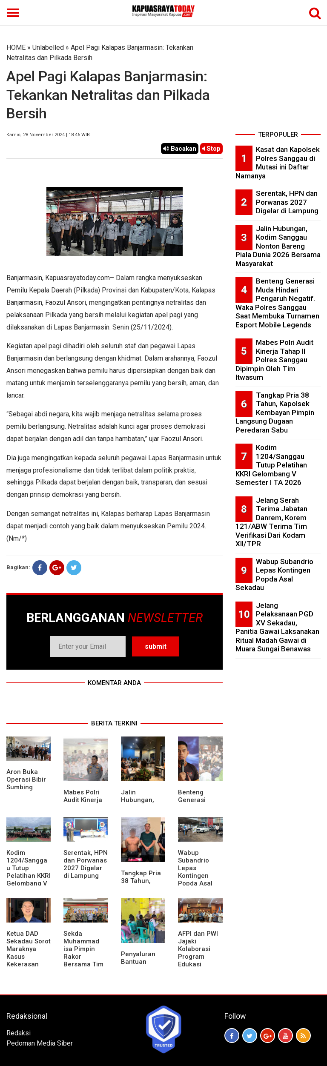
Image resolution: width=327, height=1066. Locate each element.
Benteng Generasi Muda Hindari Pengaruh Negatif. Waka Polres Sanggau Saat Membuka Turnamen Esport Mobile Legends (277, 303)
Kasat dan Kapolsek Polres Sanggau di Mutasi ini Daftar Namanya (277, 162)
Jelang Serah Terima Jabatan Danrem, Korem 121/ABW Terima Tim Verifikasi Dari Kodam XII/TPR (271, 522)
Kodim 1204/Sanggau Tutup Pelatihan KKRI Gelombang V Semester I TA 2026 (28, 876)
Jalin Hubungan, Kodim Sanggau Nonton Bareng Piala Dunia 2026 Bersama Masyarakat (278, 246)
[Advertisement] (278, 85)
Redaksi (18, 1033)
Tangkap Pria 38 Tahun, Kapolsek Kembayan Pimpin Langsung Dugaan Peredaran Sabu (274, 412)
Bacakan (179, 148)
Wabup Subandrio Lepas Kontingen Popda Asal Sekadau (195, 872)
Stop (211, 148)
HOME (16, 47)
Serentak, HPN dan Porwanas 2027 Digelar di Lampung (85, 864)
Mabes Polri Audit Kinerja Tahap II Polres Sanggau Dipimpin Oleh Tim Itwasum (274, 359)
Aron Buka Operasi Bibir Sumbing (26, 779)
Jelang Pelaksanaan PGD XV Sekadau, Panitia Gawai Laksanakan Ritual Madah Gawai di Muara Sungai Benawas (277, 627)
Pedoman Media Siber (39, 1043)
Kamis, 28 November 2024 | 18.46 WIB (48, 135)
